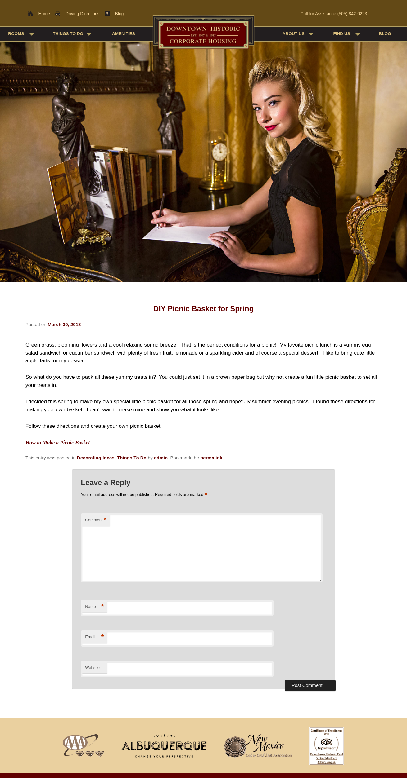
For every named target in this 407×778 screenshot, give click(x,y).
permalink (211, 457)
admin (161, 457)
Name (94, 606)
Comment (95, 520)
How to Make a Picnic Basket (57, 442)
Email (94, 637)
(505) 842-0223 (352, 13)
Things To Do (68, 33)
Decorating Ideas (96, 457)
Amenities (123, 33)
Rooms (16, 33)
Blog (119, 13)
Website (92, 667)
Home (44, 13)
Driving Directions (83, 13)
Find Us (341, 33)
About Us (294, 33)
